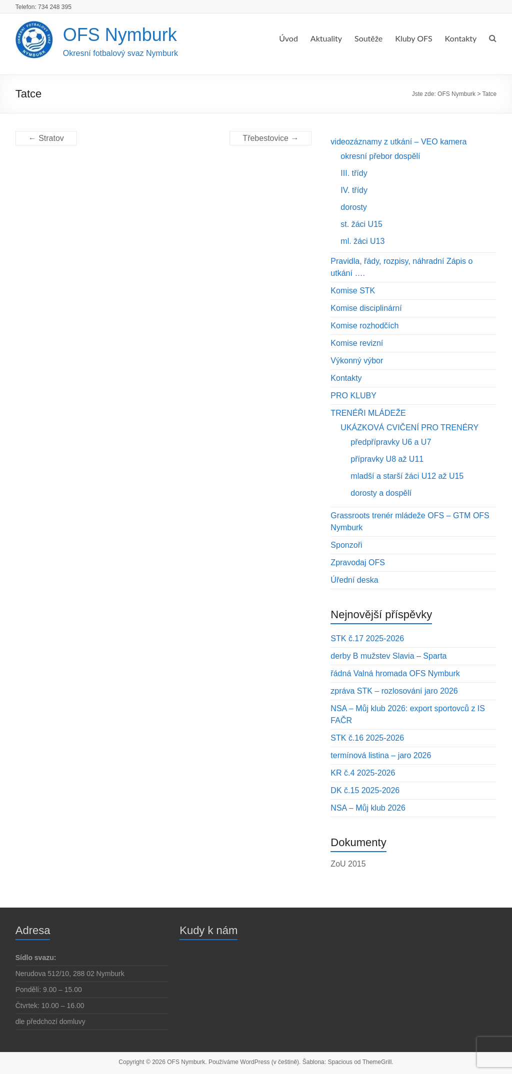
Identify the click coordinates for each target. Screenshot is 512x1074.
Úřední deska (354, 580)
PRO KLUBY (353, 395)
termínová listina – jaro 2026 (380, 755)
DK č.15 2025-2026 (365, 790)
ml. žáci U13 (362, 241)
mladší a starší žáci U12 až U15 (407, 476)
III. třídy (353, 173)
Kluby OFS (413, 38)
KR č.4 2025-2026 (362, 773)
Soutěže (368, 38)
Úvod (288, 38)
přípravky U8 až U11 (387, 459)
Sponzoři (346, 545)
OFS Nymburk (120, 34)
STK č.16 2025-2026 (367, 738)
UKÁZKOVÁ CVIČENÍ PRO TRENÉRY (409, 427)
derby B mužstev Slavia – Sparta (388, 656)
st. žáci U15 (361, 224)
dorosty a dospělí (381, 493)
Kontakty (461, 38)
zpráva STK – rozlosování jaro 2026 (394, 691)
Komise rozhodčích (364, 325)
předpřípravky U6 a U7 (390, 442)
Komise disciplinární (366, 308)
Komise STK (352, 290)
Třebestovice (270, 138)
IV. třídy (354, 190)
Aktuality (326, 38)
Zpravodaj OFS (357, 562)
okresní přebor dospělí (380, 156)
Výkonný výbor (356, 360)
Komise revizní (356, 343)
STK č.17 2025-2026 (367, 638)
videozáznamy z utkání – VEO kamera (398, 141)
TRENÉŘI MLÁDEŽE (368, 413)
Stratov (46, 138)
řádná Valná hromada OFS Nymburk (395, 673)
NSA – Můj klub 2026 (367, 808)
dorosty (353, 207)
